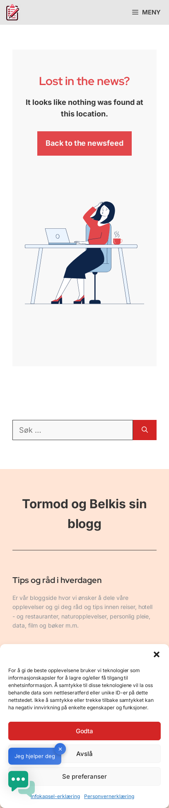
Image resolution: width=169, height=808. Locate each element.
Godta (85, 731)
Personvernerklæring (109, 796)
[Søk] (145, 430)
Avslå (84, 754)
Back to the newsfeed (85, 143)
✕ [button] (60, 749)
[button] (156, 654)
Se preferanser (84, 776)
